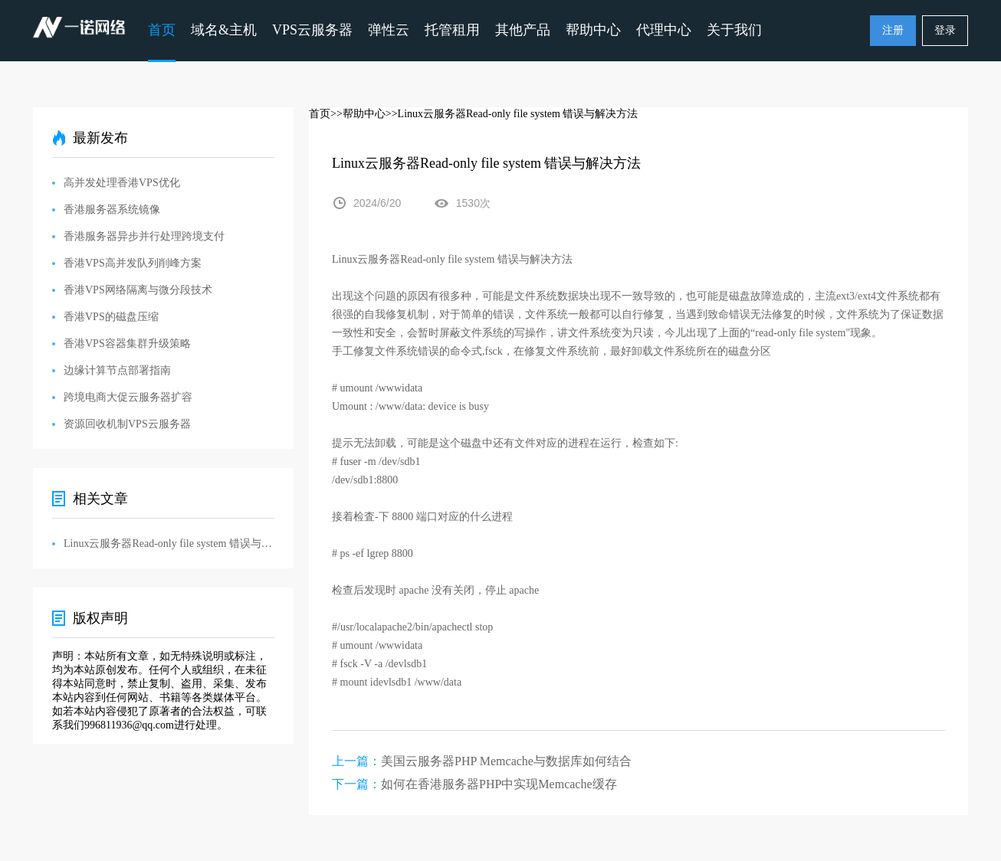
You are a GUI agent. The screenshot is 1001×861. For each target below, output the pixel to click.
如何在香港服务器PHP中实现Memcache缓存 (499, 784)
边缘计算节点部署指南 (117, 370)
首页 (162, 30)
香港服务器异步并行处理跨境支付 (144, 236)
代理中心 (663, 30)
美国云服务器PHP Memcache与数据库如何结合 (506, 761)
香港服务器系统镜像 (112, 209)
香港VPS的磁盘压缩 (111, 316)
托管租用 (452, 30)
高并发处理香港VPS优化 (122, 182)
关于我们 (734, 30)
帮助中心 (593, 30)
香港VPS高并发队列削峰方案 (133, 263)
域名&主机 (224, 30)
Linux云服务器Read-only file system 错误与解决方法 (169, 543)
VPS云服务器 (312, 30)
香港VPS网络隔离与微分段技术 (138, 290)
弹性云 (388, 30)
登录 (945, 30)
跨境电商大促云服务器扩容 (128, 397)
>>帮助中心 (358, 113)
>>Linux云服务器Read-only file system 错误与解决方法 (512, 113)
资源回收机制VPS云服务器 (127, 424)
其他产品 (522, 30)
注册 (893, 30)
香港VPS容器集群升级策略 (127, 343)
